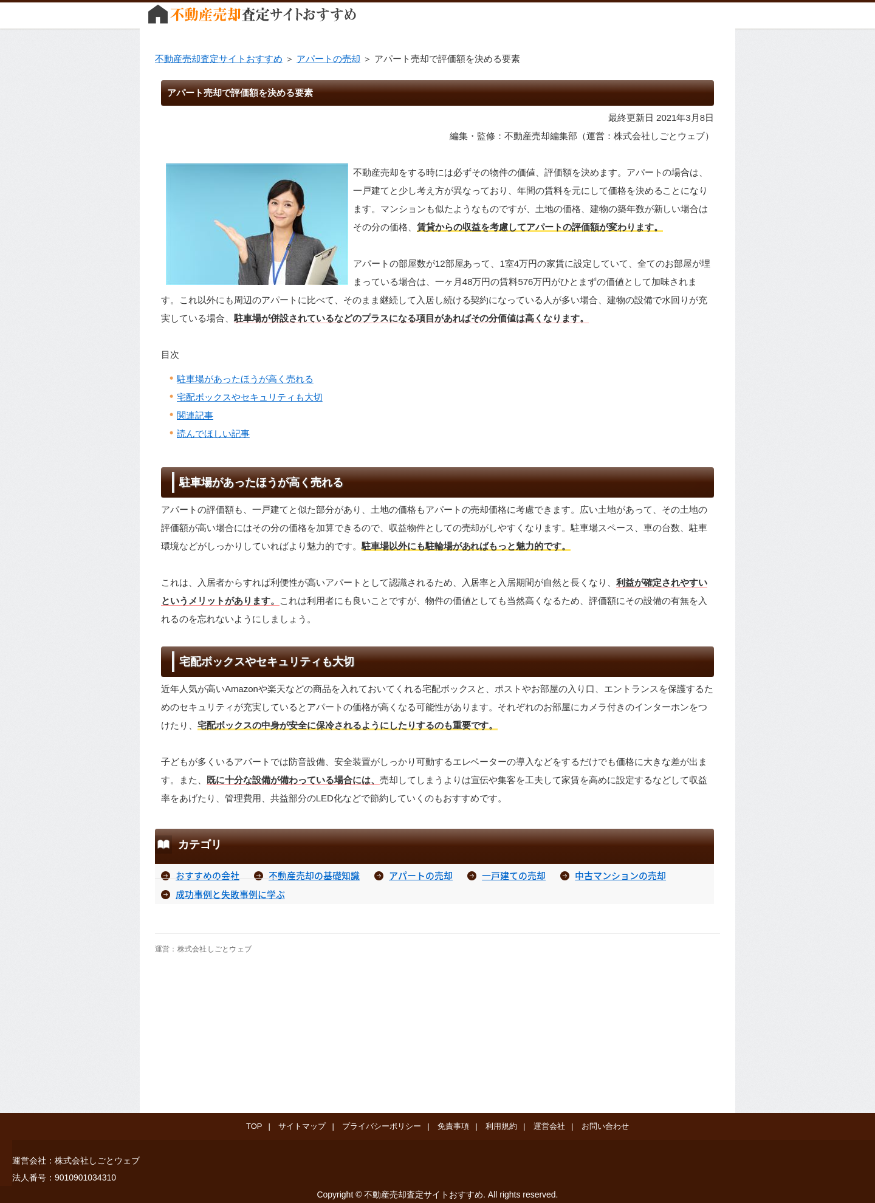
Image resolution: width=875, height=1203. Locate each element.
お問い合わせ (605, 1126)
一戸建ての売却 (514, 875)
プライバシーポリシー (381, 1126)
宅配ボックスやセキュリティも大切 (250, 397)
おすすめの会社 (207, 875)
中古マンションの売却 (620, 875)
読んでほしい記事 (213, 433)
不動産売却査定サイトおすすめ (219, 58)
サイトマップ (302, 1126)
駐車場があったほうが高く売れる (245, 379)
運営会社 (549, 1126)
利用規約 (501, 1126)
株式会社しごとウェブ (214, 949)
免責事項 (453, 1126)
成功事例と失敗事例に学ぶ (230, 894)
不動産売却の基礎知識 (314, 875)
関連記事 (195, 415)
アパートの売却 (328, 58)
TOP (254, 1126)
